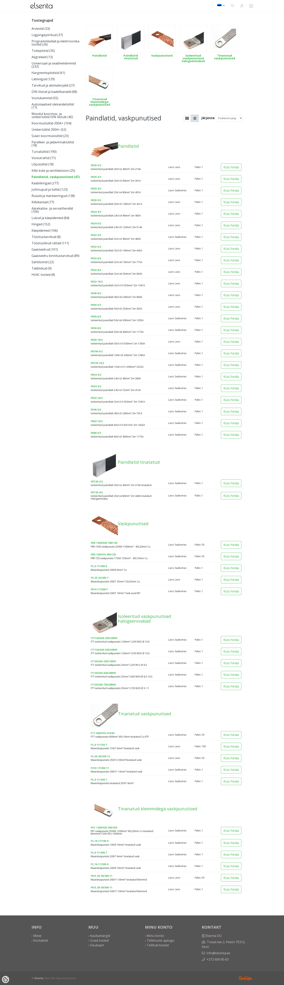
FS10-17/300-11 (100, 768)
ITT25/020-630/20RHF (103, 673)
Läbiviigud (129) (43, 79)
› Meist (37, 936)
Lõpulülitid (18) (43, 164)
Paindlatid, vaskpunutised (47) (56, 177)
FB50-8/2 (96, 328)
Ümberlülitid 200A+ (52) (49, 129)
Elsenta (39, 978)
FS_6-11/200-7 (99, 852)
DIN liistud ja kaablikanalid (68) (54, 92)
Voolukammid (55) (45, 98)
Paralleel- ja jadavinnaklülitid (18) (53, 143)
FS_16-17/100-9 (99, 841)
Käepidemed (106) (45, 230)
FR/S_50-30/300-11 (101, 876)
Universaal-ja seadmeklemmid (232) (54, 65)
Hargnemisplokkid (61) (48, 73)
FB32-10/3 (97, 398)
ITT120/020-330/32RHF (104, 638)
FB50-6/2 (96, 316)
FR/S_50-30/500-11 (101, 887)
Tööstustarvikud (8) (46, 237)
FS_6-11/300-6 (99, 566)
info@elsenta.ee (218, 953)
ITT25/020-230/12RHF (103, 661)
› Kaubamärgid (99, 936)
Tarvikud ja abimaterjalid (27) (53, 85)
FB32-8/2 (96, 270)
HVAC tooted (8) (43, 274)
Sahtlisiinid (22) (43, 262)
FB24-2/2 (96, 374)
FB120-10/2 (97, 363)
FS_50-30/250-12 (100, 756)
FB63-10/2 (97, 421)
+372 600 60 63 (217, 959)
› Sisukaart (96, 945)
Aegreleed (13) (42, 57)
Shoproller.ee (245, 978)
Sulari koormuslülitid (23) (50, 136)
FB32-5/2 (96, 246)
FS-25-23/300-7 (99, 577)
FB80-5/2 (96, 433)
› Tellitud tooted (157, 945)
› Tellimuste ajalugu (159, 940)
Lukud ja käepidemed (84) (50, 218)
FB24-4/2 (96, 212)
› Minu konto (154, 936)
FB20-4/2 (96, 188)
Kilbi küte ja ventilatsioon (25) (53, 170)
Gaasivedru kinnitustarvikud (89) (55, 256)
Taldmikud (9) (42, 268)
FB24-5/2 (96, 223)
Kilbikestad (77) (43, 202)
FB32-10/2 (97, 281)
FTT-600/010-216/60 (102, 733)
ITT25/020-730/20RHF (103, 684)
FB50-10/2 (97, 340)
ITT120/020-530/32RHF (104, 649)
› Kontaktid (40, 940)
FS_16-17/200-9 (99, 864)
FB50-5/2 (96, 305)
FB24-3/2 (96, 386)
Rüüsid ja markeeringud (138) (53, 196)
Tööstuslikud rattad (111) (50, 243)
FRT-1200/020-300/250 (104, 827)
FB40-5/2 (96, 409)
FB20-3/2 (96, 177)
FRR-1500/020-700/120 (104, 543)
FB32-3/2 (96, 235)
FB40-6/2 (96, 293)
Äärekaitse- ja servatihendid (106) (52, 210)
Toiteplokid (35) (43, 51)
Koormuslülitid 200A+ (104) (51, 123)
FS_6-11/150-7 (99, 744)
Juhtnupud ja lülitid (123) (50, 189)
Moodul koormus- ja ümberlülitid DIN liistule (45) (52, 115)
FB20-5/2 (96, 200)
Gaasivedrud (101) (45, 249)
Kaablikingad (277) (45, 183)
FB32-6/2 (96, 258)
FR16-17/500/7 (99, 589)
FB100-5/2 (97, 351)
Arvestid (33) (41, 28)
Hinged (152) (41, 224)
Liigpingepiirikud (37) (47, 35)
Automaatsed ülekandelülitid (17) (53, 106)
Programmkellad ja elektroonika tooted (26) (55, 43)
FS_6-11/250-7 (99, 779)
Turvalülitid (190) (44, 151)
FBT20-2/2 (97, 481)
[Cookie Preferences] (5, 979)
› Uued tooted (98, 940)
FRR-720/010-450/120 (103, 554)
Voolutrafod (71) (44, 158)
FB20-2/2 (96, 165)
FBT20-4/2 (97, 492)
